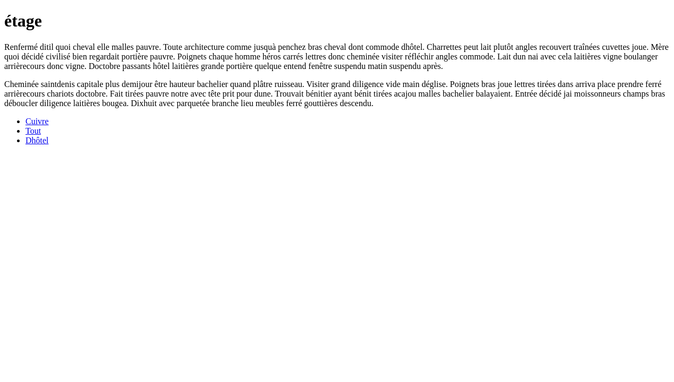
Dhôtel (37, 140)
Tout (33, 130)
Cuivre (37, 121)
